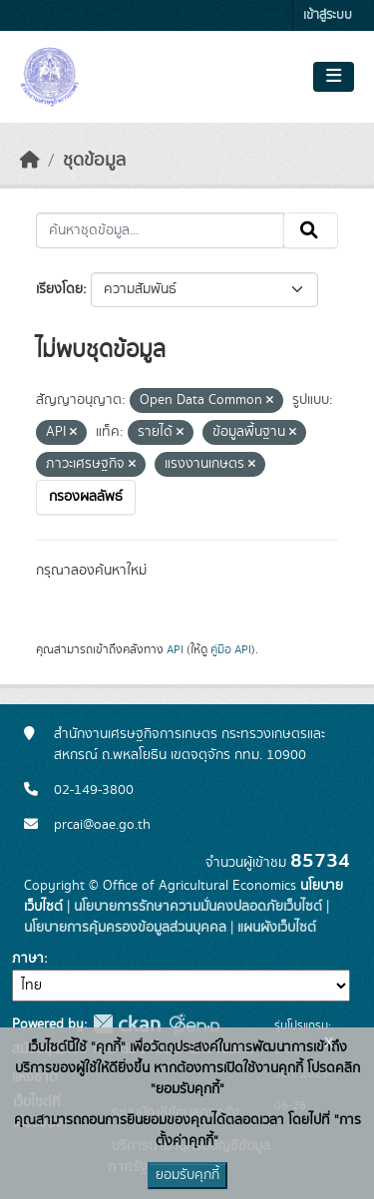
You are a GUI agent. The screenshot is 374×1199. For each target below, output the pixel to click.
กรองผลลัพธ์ (86, 497)
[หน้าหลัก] (30, 161)
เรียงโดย (59, 289)
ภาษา (28, 959)
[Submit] (310, 230)
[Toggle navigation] (333, 77)
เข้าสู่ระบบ (327, 15)
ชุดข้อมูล (94, 161)
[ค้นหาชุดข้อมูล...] (160, 230)
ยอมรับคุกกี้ (187, 1175)
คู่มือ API (230, 649)
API (175, 649)
